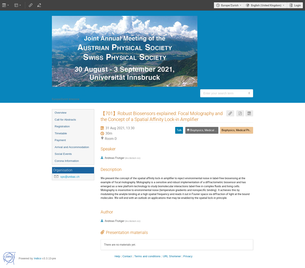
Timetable (61, 133)
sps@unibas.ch (69, 177)
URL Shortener (172, 256)
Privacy (188, 256)
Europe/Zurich (229, 5)
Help (117, 256)
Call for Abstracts (65, 119)
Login (297, 5)
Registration (62, 126)
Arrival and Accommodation (72, 147)
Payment (60, 140)
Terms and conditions (147, 256)
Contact (127, 256)
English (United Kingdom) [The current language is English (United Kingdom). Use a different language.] (266, 5)
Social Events (63, 153)
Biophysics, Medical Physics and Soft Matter (248, 130)
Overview (61, 112)
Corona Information (67, 160)
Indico (37, 258)
